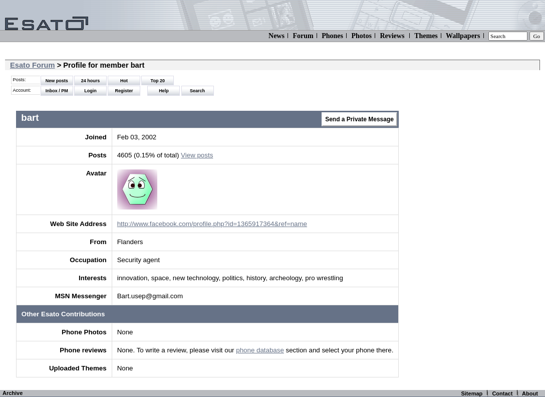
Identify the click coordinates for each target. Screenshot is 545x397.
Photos (361, 36)
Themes (426, 36)
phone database (260, 350)
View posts (197, 155)
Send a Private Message (359, 119)
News (276, 36)
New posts (57, 80)
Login (90, 90)
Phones (332, 36)
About (530, 393)
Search (197, 90)
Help (164, 90)
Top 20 (158, 80)
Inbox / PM (57, 90)
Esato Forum (32, 65)
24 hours (90, 80)
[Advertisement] (480, 190)
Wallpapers (463, 36)
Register (124, 90)
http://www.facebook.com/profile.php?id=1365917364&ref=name (212, 224)
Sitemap (471, 393)
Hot (124, 80)
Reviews (392, 36)
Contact (502, 393)
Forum (303, 36)
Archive (13, 393)
